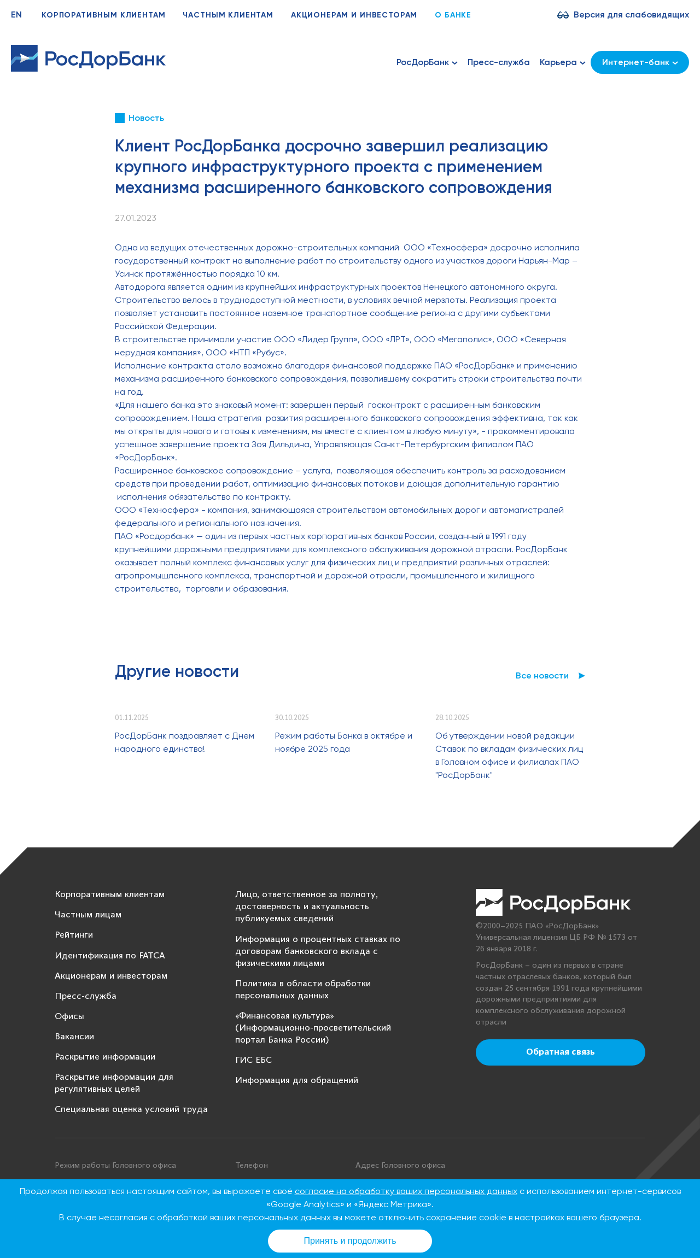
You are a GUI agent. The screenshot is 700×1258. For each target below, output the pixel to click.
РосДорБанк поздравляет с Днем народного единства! (184, 742)
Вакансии (74, 1036)
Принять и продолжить (350, 1240)
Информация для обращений (296, 1080)
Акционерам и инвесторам (354, 15)
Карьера (563, 62)
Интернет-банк (640, 62)
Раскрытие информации (105, 1057)
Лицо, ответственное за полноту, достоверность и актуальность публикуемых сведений (306, 906)
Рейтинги (74, 935)
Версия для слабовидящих (631, 14)
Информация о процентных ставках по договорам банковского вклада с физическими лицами (317, 951)
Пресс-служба (499, 62)
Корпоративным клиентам (103, 15)
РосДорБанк (427, 62)
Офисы (69, 1016)
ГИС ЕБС (253, 1060)
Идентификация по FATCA (110, 956)
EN (16, 14)
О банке (453, 15)
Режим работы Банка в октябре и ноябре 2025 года (343, 742)
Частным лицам (88, 915)
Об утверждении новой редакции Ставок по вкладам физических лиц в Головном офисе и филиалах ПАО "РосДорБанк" (509, 755)
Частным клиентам (228, 15)
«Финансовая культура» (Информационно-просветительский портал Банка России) (313, 1028)
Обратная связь (560, 1052)
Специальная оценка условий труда (131, 1109)
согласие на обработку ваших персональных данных (406, 1191)
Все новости (542, 675)
